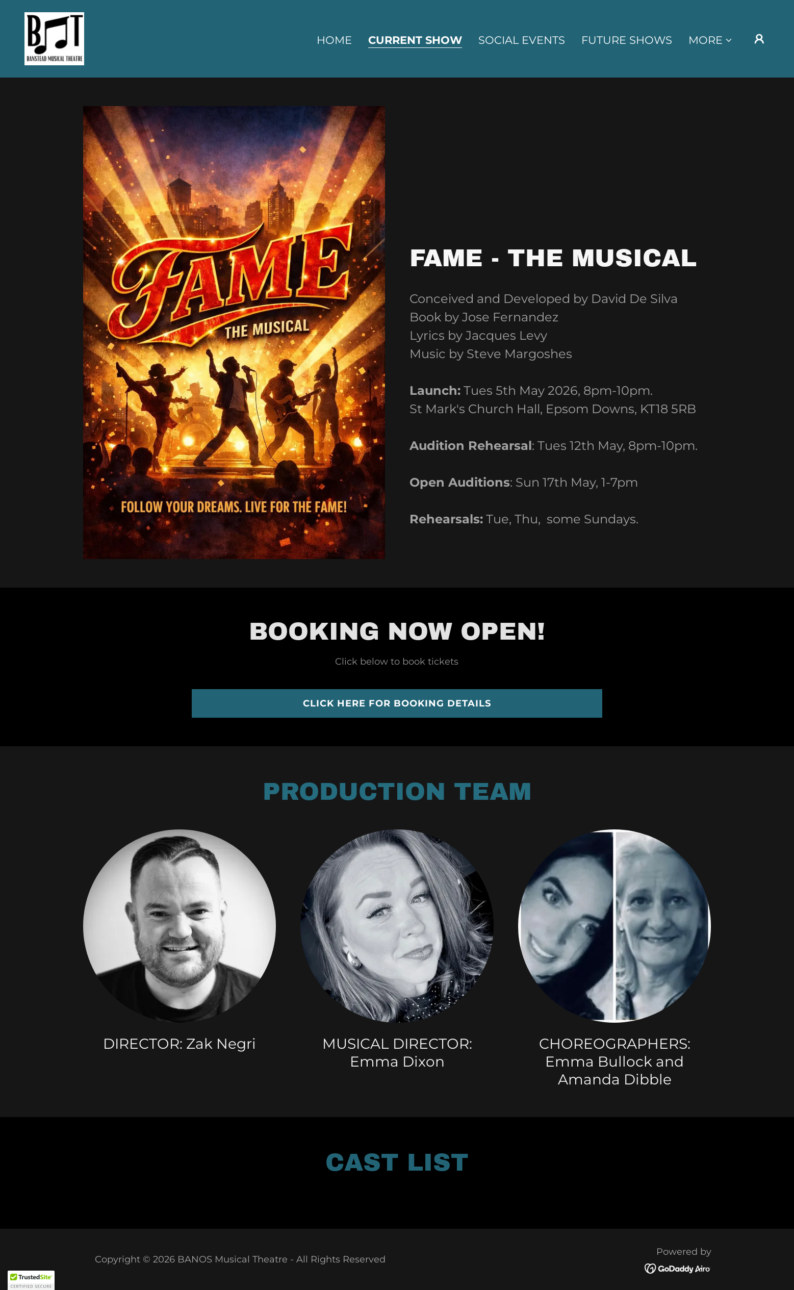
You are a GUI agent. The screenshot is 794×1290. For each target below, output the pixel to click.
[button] (710, 40)
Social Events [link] (521, 40)
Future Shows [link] (626, 40)
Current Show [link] (415, 40)
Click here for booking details (397, 703)
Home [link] (334, 40)
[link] (54, 38)
